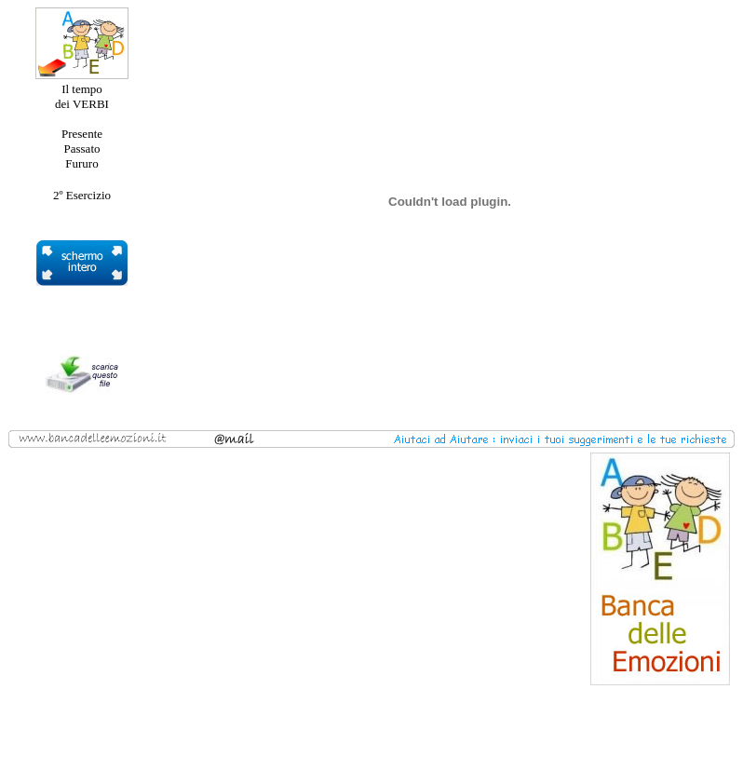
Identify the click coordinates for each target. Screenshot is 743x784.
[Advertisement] (152, 569)
